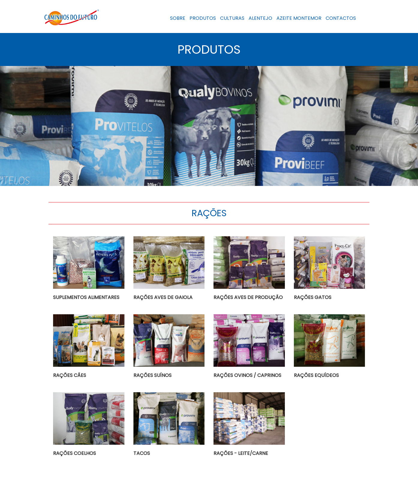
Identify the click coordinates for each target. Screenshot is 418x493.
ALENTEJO (260, 18)
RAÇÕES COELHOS (74, 453)
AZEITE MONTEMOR (298, 18)
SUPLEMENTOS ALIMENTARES (86, 297)
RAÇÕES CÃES (69, 375)
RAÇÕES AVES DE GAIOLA (163, 297)
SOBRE (177, 18)
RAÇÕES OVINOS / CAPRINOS (247, 375)
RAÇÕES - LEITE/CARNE (240, 453)
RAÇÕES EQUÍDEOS (316, 375)
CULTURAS (232, 18)
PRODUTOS (203, 18)
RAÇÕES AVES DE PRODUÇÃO (248, 297)
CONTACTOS (341, 18)
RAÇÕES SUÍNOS (152, 375)
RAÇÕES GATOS (312, 297)
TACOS (141, 453)
